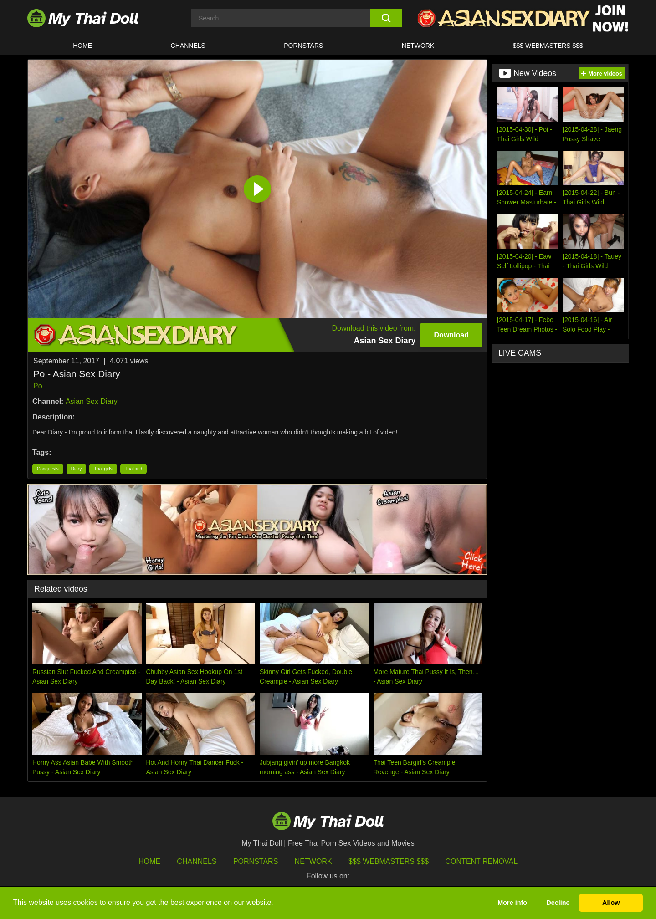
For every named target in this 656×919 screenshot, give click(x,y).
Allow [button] (611, 902)
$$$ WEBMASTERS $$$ (548, 45)
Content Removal (482, 861)
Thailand (133, 468)
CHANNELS (188, 45)
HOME (82, 45)
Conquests (48, 468)
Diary (76, 468)
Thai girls (103, 468)
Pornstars (303, 45)
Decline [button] (557, 902)
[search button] (386, 18)
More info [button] (512, 902)
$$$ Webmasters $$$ (388, 861)
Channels (196, 861)
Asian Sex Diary (92, 401)
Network (418, 45)
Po (37, 386)
